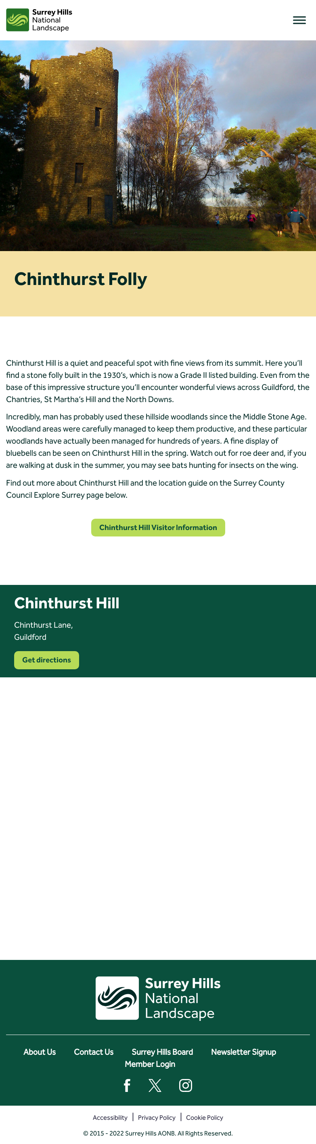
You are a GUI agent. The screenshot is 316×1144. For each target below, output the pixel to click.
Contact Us (93, 1052)
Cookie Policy (204, 1117)
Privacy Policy (157, 1117)
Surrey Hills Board (162, 1052)
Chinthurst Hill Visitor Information (158, 527)
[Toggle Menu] (299, 20)
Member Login (150, 1064)
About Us (39, 1052)
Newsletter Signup (243, 1052)
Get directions (46, 659)
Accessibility (110, 1117)
